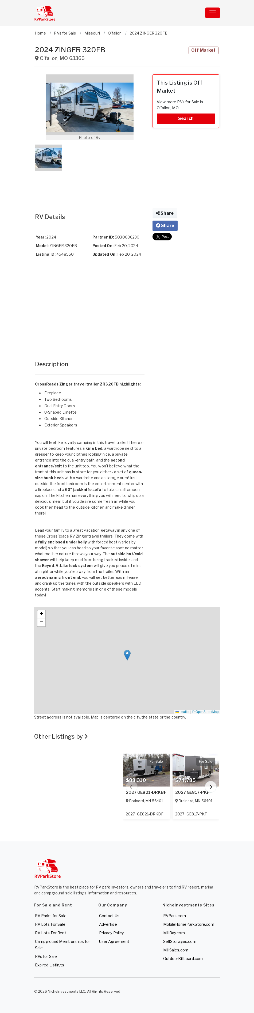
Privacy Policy (111, 933)
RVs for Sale (46, 956)
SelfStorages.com (179, 941)
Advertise (108, 924)
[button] (89, 107)
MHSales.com (176, 950)
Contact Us (109, 915)
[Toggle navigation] (212, 12)
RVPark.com (174, 915)
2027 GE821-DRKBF (146, 792)
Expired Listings (49, 965)
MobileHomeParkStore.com (188, 924)
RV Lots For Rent (50, 933)
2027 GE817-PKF (192, 792)
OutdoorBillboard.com (183, 958)
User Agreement (114, 941)
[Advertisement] (89, 186)
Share (165, 213)
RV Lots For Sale (50, 924)
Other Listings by (61, 736)
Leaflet (182, 712)
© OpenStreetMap (205, 712)
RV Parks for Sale (51, 915)
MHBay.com (174, 933)
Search (186, 118)
